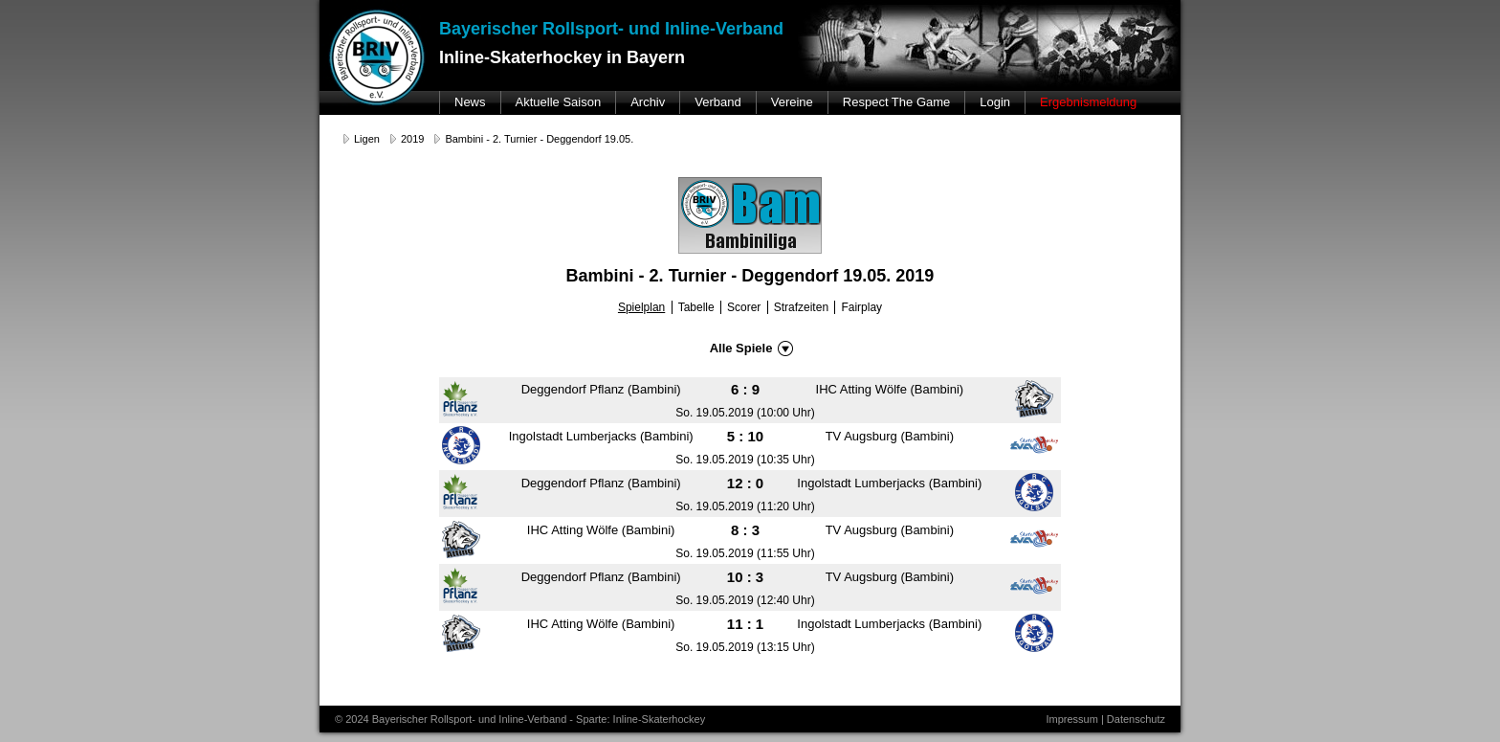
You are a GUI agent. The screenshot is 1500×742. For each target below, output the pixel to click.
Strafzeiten (801, 307)
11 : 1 (745, 624)
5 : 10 (745, 436)
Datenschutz (1136, 719)
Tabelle (696, 307)
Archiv (647, 102)
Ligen (367, 139)
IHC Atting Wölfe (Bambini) (890, 389)
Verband (717, 102)
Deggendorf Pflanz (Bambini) (601, 389)
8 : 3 (745, 530)
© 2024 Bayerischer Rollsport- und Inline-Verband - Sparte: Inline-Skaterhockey (520, 719)
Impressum (1071, 719)
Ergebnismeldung (1088, 102)
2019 (412, 139)
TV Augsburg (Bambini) (890, 436)
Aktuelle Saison (559, 102)
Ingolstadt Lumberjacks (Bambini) (601, 436)
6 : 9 (745, 389)
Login (995, 102)
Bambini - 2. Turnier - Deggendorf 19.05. (539, 139)
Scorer (744, 307)
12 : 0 (745, 483)
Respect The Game (896, 102)
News (470, 102)
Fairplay (861, 307)
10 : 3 (745, 577)
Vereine (792, 102)
